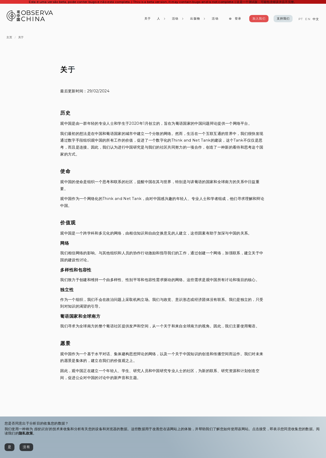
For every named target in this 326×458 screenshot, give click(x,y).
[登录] (235, 18)
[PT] (301, 19)
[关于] (147, 18)
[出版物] (198, 18)
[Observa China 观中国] (30, 19)
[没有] (26, 447)
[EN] (308, 19)
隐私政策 (26, 433)
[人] (161, 18)
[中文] (316, 19)
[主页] (9, 37)
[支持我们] (283, 18)
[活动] (215, 18)
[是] (9, 447)
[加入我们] (259, 18)
